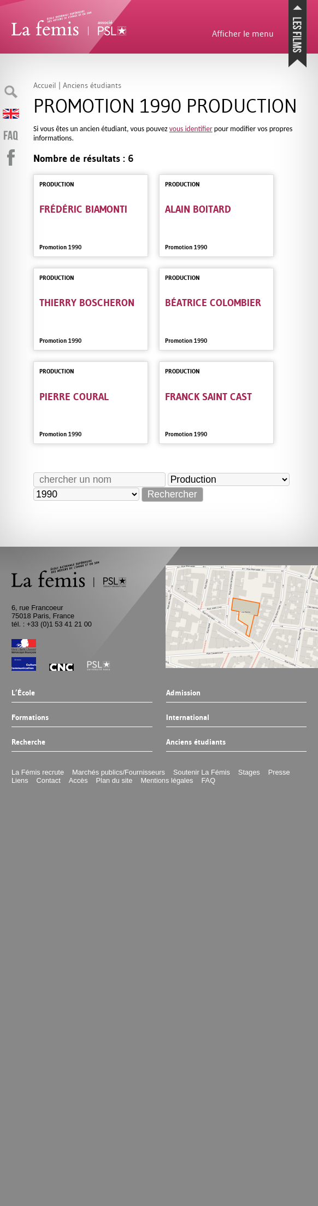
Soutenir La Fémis (201, 772)
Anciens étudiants (196, 742)
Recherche (28, 742)
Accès (78, 780)
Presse (279, 772)
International (187, 717)
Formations (30, 717)
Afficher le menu (243, 33)
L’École (23, 693)
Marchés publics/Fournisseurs (118, 772)
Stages (249, 772)
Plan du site (114, 780)
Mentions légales (166, 780)
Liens (19, 780)
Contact (49, 780)
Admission (183, 693)
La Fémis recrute (37, 772)
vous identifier (191, 128)
